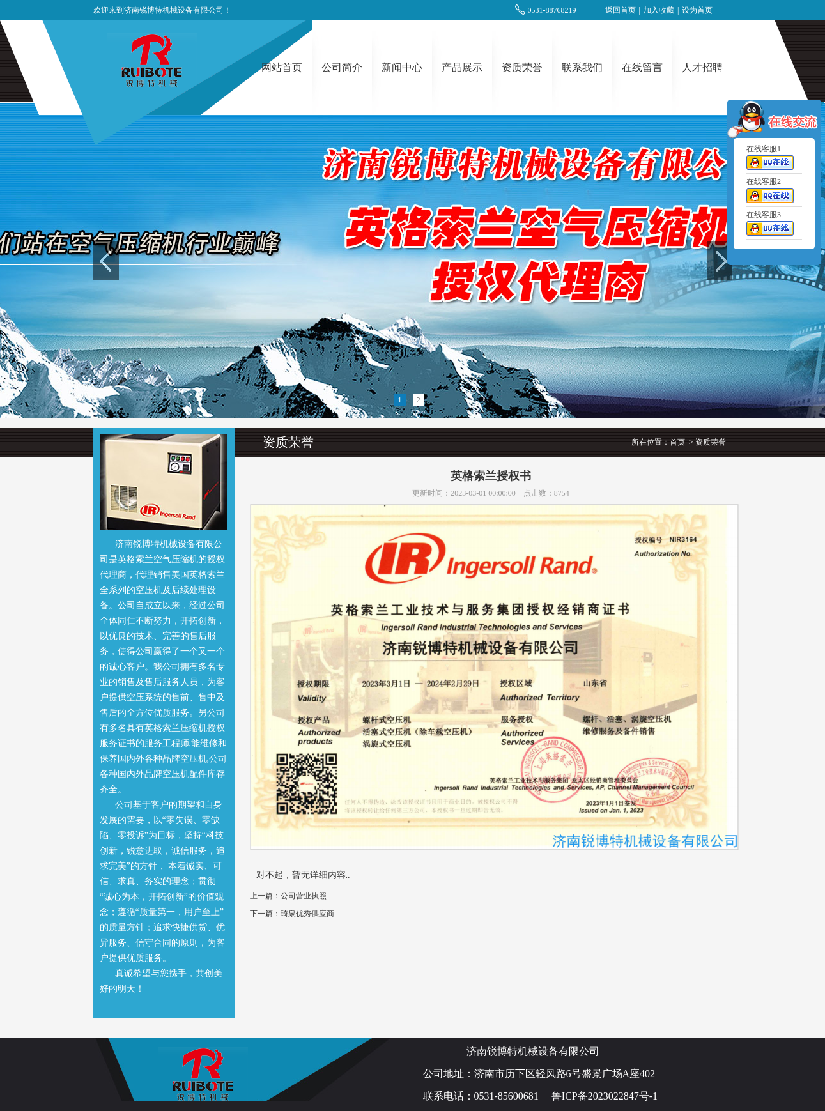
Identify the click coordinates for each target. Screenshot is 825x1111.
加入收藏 (659, 10)
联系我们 (582, 67)
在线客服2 (770, 192)
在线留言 (642, 67)
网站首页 (281, 67)
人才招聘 (702, 67)
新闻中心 (402, 67)
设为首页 (697, 10)
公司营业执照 (304, 895)
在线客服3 (770, 225)
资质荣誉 (522, 67)
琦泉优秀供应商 (307, 913)
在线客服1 (770, 159)
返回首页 (620, 10)
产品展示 (462, 67)
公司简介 (341, 67)
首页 (677, 442)
